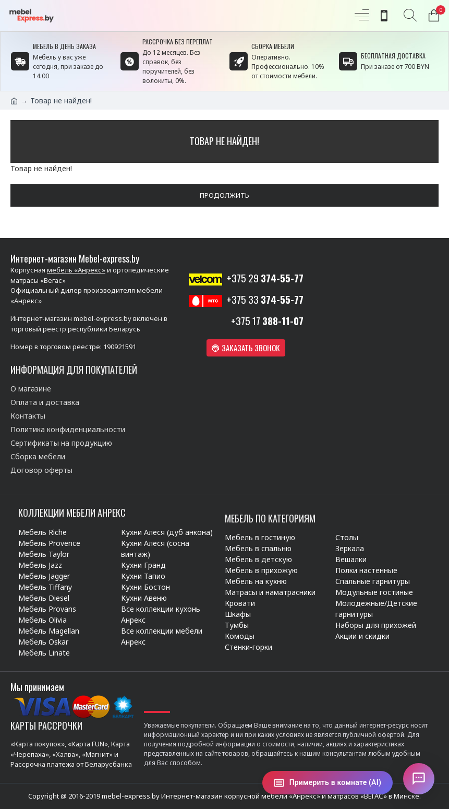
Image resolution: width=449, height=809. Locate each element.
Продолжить (224, 195)
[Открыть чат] (418, 778)
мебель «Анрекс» (76, 270)
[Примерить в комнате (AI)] (327, 782)
